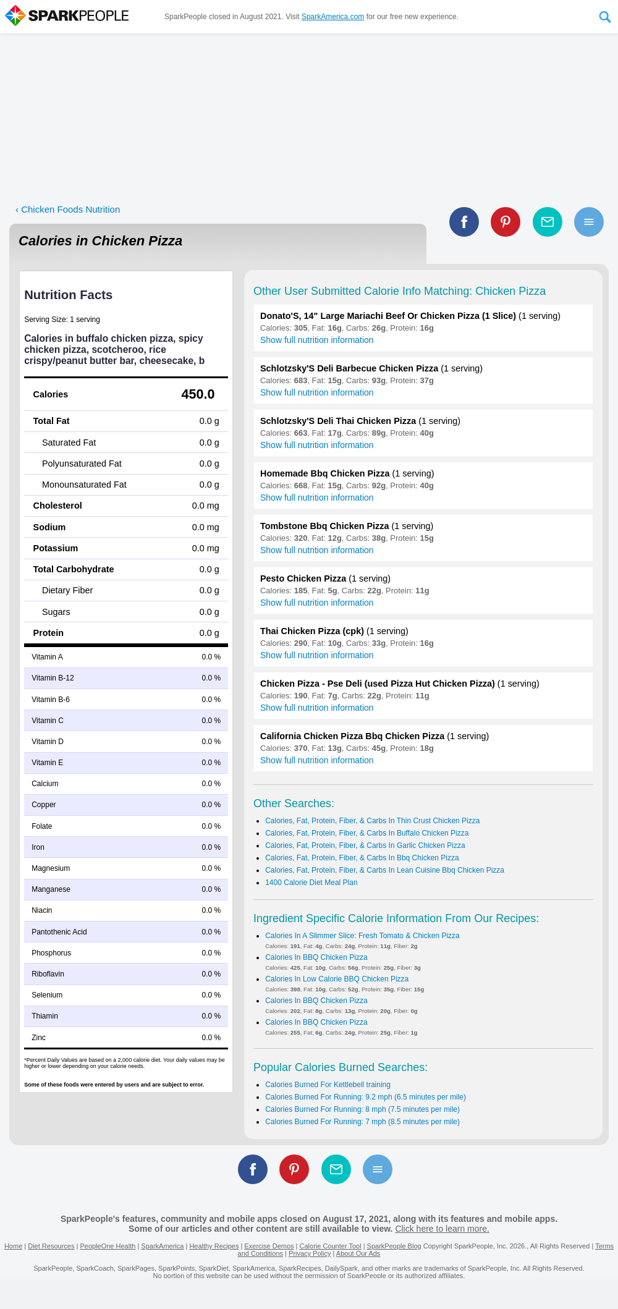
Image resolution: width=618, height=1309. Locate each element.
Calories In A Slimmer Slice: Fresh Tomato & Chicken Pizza (362, 935)
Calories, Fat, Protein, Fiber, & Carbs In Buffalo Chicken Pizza (366, 833)
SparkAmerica (162, 1246)
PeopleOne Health (107, 1246)
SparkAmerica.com (333, 16)
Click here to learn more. (442, 1229)
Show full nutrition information (317, 340)
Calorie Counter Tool (331, 1246)
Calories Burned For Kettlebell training (328, 1084)
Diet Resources (51, 1246)
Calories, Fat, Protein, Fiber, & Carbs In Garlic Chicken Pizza (365, 845)
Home (13, 1246)
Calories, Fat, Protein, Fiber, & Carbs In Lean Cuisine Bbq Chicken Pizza (384, 870)
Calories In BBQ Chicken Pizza (316, 957)
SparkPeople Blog (394, 1246)
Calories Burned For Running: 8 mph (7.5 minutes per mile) (362, 1109)
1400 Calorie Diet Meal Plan (311, 882)
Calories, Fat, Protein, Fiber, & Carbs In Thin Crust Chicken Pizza (372, 820)
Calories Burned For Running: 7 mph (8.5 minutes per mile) (362, 1121)
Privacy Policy (310, 1253)
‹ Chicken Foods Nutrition (67, 209)
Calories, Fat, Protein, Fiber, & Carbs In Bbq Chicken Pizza (362, 858)
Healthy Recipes (214, 1246)
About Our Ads (358, 1253)
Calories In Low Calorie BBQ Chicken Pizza (336, 979)
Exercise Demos (269, 1246)
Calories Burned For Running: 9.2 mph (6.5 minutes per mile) (365, 1097)
